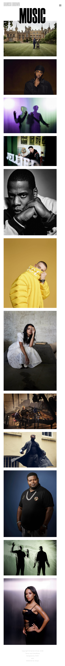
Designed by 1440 (32, 656)
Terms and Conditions (32, 653)
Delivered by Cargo (32, 661)
